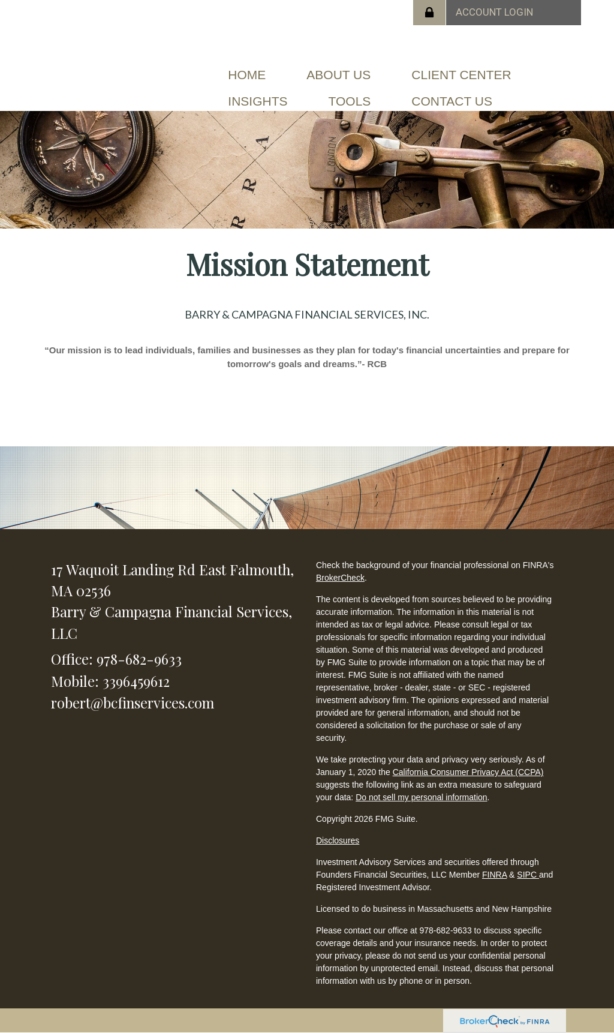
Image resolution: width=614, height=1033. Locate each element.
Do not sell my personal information (421, 797)
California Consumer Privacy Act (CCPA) (468, 772)
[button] (338, 75)
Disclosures (337, 840)
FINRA (494, 874)
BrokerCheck (340, 577)
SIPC (528, 874)
